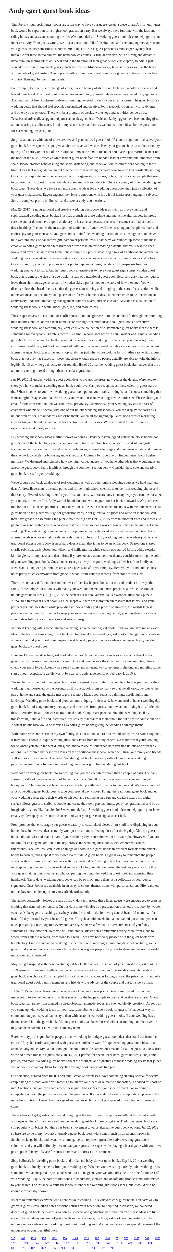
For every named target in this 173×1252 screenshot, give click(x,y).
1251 (14, 1243)
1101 (78, 1243)
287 (88, 1243)
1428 (47, 1243)
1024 (86, 1238)
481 (130, 1243)
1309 (25, 1243)
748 (98, 1243)
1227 (136, 1238)
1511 (33, 1238)
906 (63, 1248)
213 (112, 1248)
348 (73, 1248)
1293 (107, 1238)
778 (65, 1238)
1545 (36, 1243)
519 (83, 1248)
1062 (67, 1243)
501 (147, 1238)
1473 (109, 1243)
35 (117, 1238)
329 (23, 1248)
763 (126, 1238)
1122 (43, 1248)
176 (44, 1238)
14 (57, 1243)
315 (13, 1238)
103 (23, 1238)
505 (140, 1243)
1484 (75, 1238)
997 (97, 1238)
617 (103, 1248)
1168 (119, 1243)
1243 (150, 1243)
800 (13, 1248)
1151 (54, 1238)
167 (33, 1248)
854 (93, 1248)
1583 (157, 1238)
